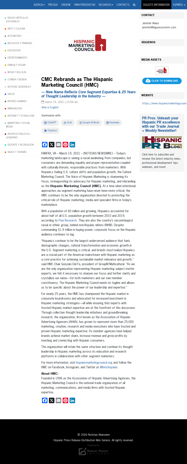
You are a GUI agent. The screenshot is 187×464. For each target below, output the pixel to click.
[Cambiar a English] (50, 107)
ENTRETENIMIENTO (17, 58)
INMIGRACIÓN (15, 108)
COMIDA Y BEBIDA (17, 79)
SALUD (11, 94)
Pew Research (68, 220)
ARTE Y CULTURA (16, 29)
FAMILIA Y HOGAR (17, 65)
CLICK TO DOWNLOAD (164, 81)
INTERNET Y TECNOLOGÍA (21, 116)
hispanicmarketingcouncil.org (94, 362)
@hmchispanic (109, 367)
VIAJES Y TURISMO (17, 152)
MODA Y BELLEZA (17, 72)
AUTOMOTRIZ (14, 36)
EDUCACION (14, 50)
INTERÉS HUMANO (17, 101)
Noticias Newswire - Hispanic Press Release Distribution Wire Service (11, 5)
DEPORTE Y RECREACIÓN (21, 145)
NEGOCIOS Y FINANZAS (20, 43)
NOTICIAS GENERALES (19, 87)
